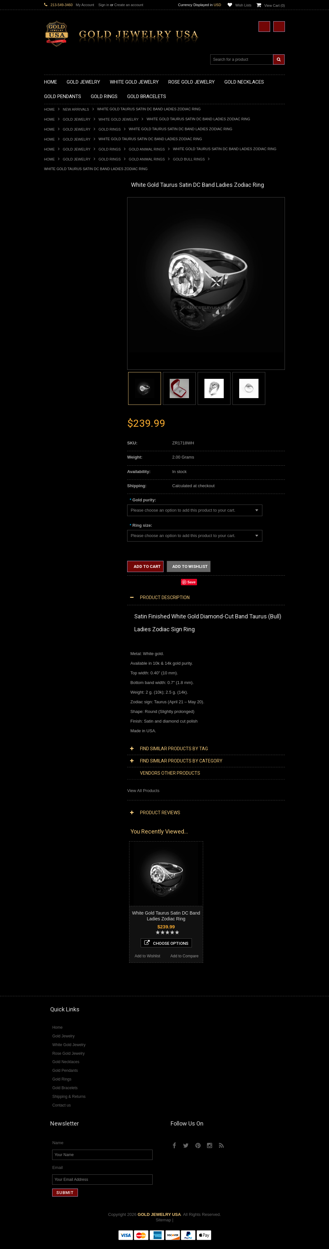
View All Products (143, 790)
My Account (85, 5)
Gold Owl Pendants (62, 365)
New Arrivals (76, 109)
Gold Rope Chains (61, 512)
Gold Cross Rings (60, 419)
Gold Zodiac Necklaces (65, 278)
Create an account (128, 5)
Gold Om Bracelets (62, 479)
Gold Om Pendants (62, 349)
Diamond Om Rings (62, 756)
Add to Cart (147, 566)
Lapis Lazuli (55, 783)
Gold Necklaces (58, 207)
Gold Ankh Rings (59, 403)
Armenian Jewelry (60, 522)
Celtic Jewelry (57, 539)
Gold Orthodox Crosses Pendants (75, 343)
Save (191, 582)
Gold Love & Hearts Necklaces (72, 262)
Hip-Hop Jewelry (59, 593)
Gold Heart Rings (60, 425)
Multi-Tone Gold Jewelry (66, 636)
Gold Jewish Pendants (65, 338)
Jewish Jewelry (58, 566)
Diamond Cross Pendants (68, 685)
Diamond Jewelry (60, 642)
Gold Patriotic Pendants (66, 311)
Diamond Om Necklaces (66, 674)
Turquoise (53, 810)
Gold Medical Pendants (65, 300)
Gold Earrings (57, 468)
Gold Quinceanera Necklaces (71, 267)
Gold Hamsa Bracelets (65, 490)
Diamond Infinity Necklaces (69, 669)
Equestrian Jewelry (62, 588)
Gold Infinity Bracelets (64, 495)
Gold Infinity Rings (61, 430)
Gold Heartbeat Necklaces (68, 229)
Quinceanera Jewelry (63, 571)
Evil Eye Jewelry (59, 599)
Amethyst (52, 772)
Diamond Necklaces (62, 647)
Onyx (49, 789)
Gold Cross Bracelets (64, 484)
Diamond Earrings (61, 707)
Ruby (49, 794)
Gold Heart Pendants (63, 332)
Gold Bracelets (57, 473)
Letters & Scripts (59, 609)
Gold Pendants (58, 283)
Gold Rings (110, 129)
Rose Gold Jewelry (61, 631)
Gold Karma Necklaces (65, 251)
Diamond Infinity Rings (65, 745)
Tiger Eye (53, 805)
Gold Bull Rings (189, 159)
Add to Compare (100, 954)
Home (49, 109)
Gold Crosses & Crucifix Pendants (76, 327)
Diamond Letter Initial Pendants (73, 691)
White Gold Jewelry (118, 119)
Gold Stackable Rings (64, 387)
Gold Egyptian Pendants (66, 360)
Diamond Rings (58, 718)
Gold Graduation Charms (67, 294)
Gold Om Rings (58, 452)
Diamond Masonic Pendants (70, 696)
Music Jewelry (57, 615)
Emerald (52, 778)
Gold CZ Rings (57, 376)
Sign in (103, 5)
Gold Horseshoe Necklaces (69, 234)
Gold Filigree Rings (62, 381)
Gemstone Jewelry (61, 762)
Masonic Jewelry (59, 550)
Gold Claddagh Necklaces (68, 213)
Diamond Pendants (62, 680)
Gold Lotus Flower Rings (67, 435)
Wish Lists (243, 5)
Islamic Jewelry (58, 561)
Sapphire (52, 800)
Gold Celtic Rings (60, 414)
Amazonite (54, 767)
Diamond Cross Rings (64, 723)
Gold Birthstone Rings (64, 408)
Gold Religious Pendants (67, 316)
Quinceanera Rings (62, 398)
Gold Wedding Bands (64, 463)
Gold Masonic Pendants (66, 354)
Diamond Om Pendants (66, 702)
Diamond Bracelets (62, 713)
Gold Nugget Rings (62, 446)
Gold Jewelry (76, 119)
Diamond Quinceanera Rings (71, 729)
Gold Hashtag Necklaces (67, 224)
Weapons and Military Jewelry (71, 582)
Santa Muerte (56, 533)
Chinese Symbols (60, 577)
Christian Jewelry (60, 544)
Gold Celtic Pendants (63, 321)
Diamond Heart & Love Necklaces (75, 658)
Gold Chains (55, 501)
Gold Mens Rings (60, 441)
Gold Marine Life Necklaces (69, 218)
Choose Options (82, 940)
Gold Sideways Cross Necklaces (74, 272)
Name (57, 1148)
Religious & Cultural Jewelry (70, 517)
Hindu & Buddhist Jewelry (68, 555)
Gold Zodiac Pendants (65, 305)
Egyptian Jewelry (60, 528)
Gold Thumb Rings (61, 457)
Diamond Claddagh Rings (68, 751)
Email (57, 1173)
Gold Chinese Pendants (66, 289)
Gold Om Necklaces (62, 245)
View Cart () (274, 5)
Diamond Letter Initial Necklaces (74, 664)
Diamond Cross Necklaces (68, 653)
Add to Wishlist (62, 954)
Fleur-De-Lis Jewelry (63, 604)
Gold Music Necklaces (65, 256)
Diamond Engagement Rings (71, 740)
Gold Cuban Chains (62, 506)
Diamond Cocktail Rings (66, 734)
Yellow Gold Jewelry (62, 620)
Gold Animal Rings (147, 149)
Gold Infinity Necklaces (65, 240)
